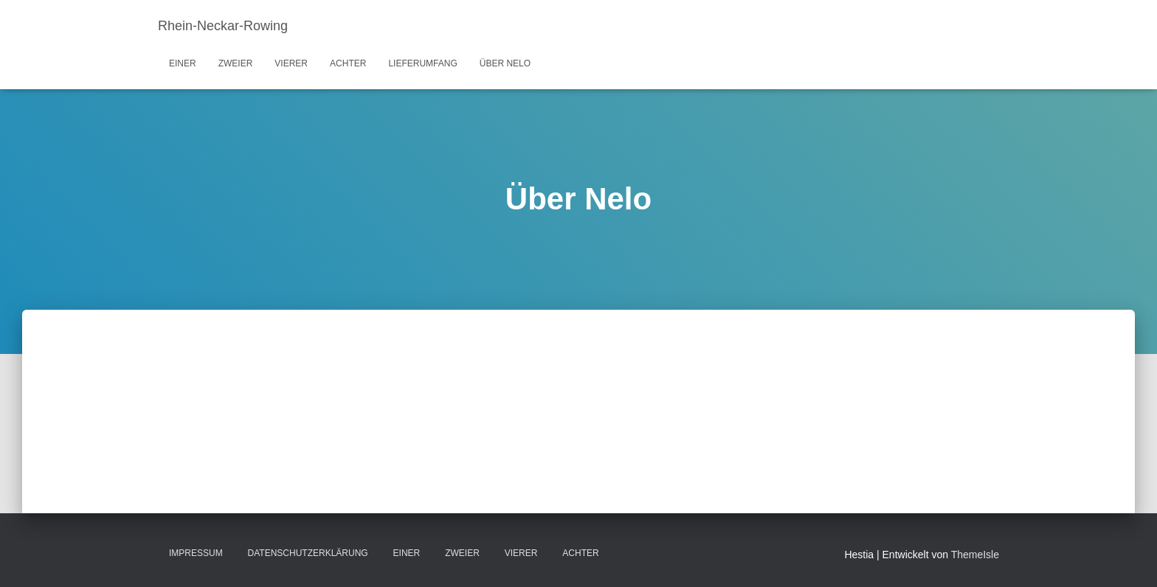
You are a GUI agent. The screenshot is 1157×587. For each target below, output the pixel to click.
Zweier (235, 63)
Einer (182, 63)
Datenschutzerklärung (308, 553)
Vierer (291, 63)
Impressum (196, 553)
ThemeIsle (975, 554)
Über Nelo (505, 63)
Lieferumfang (422, 63)
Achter (348, 63)
